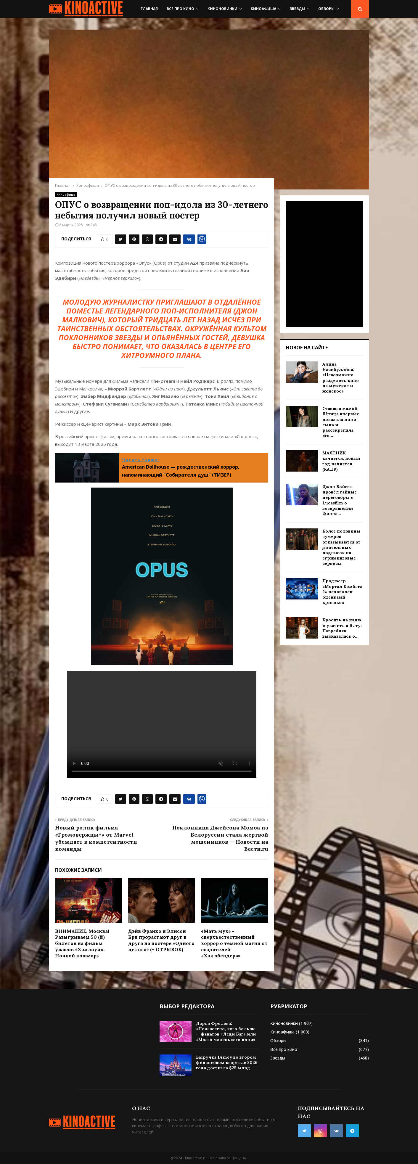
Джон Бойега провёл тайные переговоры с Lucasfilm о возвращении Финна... (339, 500)
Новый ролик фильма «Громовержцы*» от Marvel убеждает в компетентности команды (96, 838)
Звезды (297, 8)
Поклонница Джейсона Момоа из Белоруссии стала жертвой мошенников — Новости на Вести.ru (220, 838)
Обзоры (326, 8)
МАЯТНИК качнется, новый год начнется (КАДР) (341, 461)
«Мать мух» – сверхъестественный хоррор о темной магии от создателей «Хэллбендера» (234, 943)
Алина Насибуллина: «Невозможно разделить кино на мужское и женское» (340, 377)
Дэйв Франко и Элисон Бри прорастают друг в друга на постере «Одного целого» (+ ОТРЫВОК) (161, 940)
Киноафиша (263, 8)
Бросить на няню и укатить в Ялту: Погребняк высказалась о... (342, 628)
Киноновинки (222, 8)
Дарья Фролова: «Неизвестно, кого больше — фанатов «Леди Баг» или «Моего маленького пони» (226, 1031)
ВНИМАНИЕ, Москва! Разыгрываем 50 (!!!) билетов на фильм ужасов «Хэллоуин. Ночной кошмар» (82, 943)
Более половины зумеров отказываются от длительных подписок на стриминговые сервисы (341, 547)
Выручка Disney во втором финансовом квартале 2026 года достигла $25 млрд (227, 1062)
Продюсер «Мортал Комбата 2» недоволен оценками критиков (342, 591)
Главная (149, 8)
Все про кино (180, 8)
